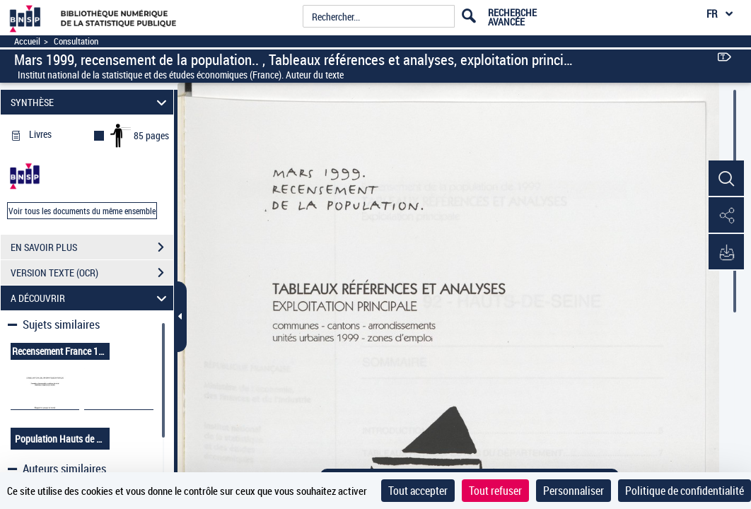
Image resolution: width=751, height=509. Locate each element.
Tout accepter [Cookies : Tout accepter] (418, 490)
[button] (726, 178)
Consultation (76, 41)
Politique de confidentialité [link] (684, 490)
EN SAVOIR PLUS (92, 247)
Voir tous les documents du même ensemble (82, 210)
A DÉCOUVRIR (90, 298)
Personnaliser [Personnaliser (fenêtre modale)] (573, 490)
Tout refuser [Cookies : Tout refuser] (495, 490)
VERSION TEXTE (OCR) (92, 273)
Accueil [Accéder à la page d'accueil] (27, 41)
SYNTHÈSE (90, 102)
